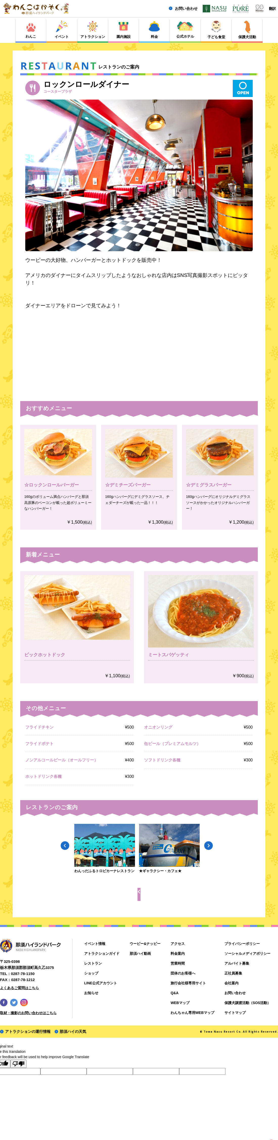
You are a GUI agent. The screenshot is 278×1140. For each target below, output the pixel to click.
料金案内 (178, 953)
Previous (65, 845)
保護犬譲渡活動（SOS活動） (247, 1003)
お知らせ (91, 993)
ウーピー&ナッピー (145, 944)
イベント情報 (94, 944)
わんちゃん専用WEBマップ (192, 1013)
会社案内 (231, 983)
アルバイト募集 (236, 963)
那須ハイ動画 (140, 953)
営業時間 (178, 963)
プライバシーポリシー (242, 944)
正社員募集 (233, 973)
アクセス (178, 944)
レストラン (93, 963)
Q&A (174, 993)
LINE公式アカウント (100, 983)
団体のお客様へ (183, 973)
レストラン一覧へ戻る (143, 894)
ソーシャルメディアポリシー (247, 953)
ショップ (91, 973)
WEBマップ (180, 1003)
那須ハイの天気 (73, 1031)
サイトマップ (235, 1013)
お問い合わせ (186, 8)
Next (208, 845)
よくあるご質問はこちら (19, 988)
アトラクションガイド (102, 953)
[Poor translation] (18, 1064)
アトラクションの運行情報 (28, 1031)
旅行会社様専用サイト (188, 983)
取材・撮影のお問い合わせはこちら (28, 1013)
